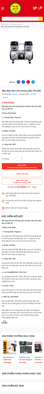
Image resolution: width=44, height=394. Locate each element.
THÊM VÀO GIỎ (22, 174)
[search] (41, 19)
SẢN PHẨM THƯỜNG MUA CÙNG (18, 336)
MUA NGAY (22, 166)
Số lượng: (5, 159)
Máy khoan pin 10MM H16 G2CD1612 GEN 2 (9, 359)
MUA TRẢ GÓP (22, 181)
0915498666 (21, 187)
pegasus (15, 94)
